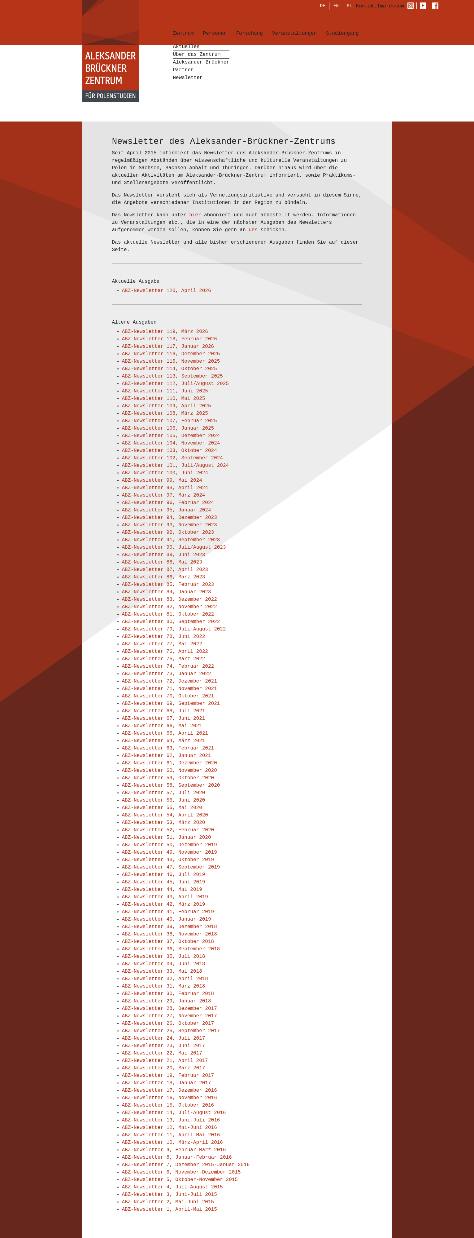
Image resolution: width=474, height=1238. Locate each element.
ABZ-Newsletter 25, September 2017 (171, 1031)
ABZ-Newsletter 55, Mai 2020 (162, 807)
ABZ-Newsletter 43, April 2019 (165, 897)
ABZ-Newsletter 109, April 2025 (166, 406)
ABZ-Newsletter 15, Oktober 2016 (168, 1105)
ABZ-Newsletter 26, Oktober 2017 (168, 1023)
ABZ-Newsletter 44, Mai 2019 (162, 889)
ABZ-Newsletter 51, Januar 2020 (166, 837)
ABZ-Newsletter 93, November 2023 (169, 525)
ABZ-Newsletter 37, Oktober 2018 (168, 941)
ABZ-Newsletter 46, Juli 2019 (163, 874)
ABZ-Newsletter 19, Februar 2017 (168, 1075)
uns (254, 230)
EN (336, 7)
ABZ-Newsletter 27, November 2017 (169, 1016)
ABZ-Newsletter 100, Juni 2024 (165, 473)
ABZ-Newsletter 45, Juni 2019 (163, 882)
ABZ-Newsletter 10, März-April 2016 (172, 1142)
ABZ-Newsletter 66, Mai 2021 (162, 726)
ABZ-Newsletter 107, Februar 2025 (169, 421)
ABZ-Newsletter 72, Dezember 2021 (169, 681)
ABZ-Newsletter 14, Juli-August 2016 (174, 1112)
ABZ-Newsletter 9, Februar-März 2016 (174, 1150)
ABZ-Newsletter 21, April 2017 (165, 1060)
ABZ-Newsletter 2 (146, 1045)
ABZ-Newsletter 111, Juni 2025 (165, 391)
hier (196, 215)
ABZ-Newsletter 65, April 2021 (165, 733)
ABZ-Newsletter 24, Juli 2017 (163, 1038)
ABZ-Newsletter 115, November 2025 (171, 361)
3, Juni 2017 (187, 1045)
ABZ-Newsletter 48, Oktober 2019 (168, 859)
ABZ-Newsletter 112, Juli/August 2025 (175, 383)
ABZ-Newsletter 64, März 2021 (163, 740)
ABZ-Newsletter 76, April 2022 (165, 651)
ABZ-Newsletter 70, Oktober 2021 (168, 696)
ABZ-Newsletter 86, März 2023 (163, 577)
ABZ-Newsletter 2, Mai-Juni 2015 (168, 1202)
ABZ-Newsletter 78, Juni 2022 (163, 636)
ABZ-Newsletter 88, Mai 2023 (162, 562)
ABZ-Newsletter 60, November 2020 (169, 770)
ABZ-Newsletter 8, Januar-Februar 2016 (177, 1157)
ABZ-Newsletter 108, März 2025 (165, 413)
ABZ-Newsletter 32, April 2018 (165, 978)
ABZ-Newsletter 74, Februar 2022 (168, 666)
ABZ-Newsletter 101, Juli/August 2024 (175, 465)
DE (322, 7)
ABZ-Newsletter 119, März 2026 (165, 331)
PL (349, 7)
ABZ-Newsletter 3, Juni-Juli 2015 (169, 1194)
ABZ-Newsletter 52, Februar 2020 (168, 830)
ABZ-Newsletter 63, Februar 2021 (168, 748)
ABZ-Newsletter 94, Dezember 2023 (169, 517)
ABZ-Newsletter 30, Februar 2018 (168, 993)
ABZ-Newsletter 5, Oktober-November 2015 (180, 1179)
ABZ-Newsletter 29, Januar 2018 (166, 1001)
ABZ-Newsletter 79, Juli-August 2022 (174, 629)
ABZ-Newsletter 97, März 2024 (163, 495)
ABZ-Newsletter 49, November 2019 (169, 852)
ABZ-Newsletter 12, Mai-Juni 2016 (169, 1127)
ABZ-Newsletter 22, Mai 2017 (162, 1053)
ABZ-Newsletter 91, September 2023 (171, 540)
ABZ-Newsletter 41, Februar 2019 (168, 912)
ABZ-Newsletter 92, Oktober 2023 (168, 532)
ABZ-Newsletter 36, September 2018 (171, 949)
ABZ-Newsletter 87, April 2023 (165, 569)
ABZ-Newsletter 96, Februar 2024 (168, 502)
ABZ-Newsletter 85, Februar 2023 (168, 584)
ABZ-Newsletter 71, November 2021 (169, 688)
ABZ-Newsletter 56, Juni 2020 (163, 800)
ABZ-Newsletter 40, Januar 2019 (166, 919)
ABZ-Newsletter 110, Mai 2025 (163, 398)
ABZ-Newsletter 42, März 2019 (163, 904)
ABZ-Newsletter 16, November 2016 (169, 1097)
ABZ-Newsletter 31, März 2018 (163, 986)
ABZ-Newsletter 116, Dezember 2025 (171, 354)
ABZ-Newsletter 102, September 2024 (172, 458)
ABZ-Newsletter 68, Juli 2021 (163, 711)
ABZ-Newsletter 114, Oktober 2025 (169, 368)
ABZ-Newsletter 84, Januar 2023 (166, 592)
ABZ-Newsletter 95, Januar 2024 (166, 510)
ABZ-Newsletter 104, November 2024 (171, 443)
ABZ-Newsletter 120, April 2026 (166, 290)
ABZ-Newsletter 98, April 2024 (165, 487)
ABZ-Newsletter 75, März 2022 (163, 659)
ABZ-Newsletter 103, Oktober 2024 (169, 450)
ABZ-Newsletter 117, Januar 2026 (168, 346)
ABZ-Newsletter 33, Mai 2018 (162, 971)
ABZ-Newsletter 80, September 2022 (171, 621)
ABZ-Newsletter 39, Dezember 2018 (169, 926)
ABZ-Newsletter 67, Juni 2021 (163, 718)
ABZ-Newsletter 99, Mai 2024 (162, 480)
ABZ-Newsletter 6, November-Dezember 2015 (181, 1172)
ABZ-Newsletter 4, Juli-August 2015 (172, 1187)
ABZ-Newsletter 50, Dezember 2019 (169, 845)
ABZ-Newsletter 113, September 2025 (172, 376)
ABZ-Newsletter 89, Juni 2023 (163, 554)
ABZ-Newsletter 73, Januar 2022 (166, 673)
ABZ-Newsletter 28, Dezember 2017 (169, 1008)
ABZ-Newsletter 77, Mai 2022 (162, 644)
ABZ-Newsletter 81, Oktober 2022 (168, 614)
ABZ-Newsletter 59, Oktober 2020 (168, 778)
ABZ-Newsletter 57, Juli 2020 (163, 792)
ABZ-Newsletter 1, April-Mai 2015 (169, 1209)
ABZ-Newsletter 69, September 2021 (171, 703)
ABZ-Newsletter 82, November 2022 (169, 607)
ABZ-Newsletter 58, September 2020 (171, 785)
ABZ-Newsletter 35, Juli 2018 (163, 956)
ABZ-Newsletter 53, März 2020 (163, 822)
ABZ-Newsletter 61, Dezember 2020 (169, 763)
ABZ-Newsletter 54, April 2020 (165, 815)
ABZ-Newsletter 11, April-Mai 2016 (171, 1135)
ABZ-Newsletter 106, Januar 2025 (168, 428)
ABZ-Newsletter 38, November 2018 (169, 934)
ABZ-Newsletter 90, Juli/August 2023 (174, 547)
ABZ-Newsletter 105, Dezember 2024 (171, 435)
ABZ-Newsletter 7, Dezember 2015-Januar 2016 (186, 1164)
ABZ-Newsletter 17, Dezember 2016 (169, 1090)
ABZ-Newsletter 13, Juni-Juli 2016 (171, 1120)
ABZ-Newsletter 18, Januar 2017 (166, 1083)
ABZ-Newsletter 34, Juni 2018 (163, 964)
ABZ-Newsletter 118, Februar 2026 (169, 339)
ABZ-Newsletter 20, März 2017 (163, 1068)
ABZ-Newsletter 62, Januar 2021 (166, 755)
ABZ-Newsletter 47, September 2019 (171, 867)
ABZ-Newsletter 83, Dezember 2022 (169, 599)
